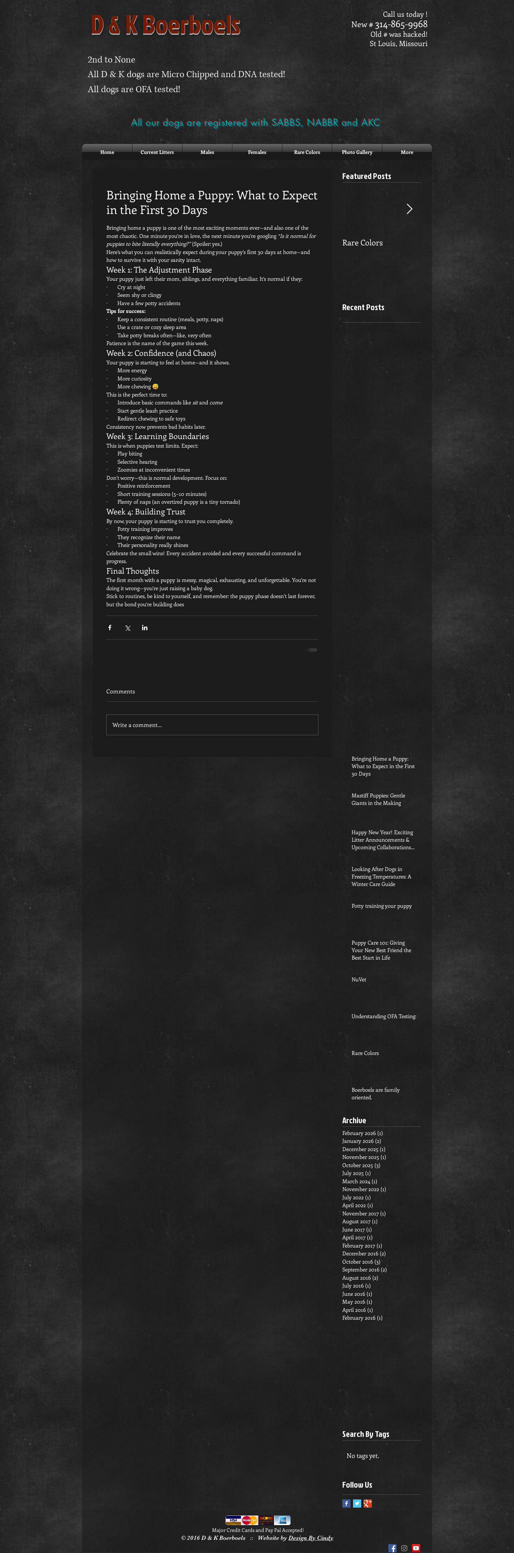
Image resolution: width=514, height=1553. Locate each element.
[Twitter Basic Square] (357, 1503)
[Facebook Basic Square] (346, 1503)
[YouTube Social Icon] (416, 1548)
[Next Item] (409, 209)
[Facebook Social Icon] (392, 1548)
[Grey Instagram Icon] (404, 1548)
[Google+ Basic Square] (368, 1503)
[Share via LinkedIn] (144, 627)
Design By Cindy (310, 1537)
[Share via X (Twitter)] (127, 627)
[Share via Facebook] (109, 627)
